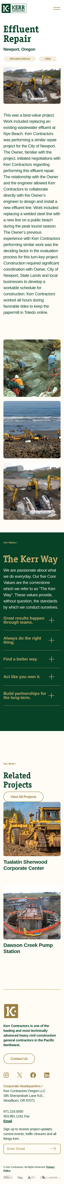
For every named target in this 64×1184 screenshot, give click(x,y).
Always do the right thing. (22, 640)
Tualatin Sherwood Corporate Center (25, 865)
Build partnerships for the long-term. (24, 695)
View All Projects (23, 797)
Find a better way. (20, 659)
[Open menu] (57, 8)
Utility (48, 58)
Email (7, 1121)
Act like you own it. (21, 676)
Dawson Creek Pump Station (28, 948)
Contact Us (19, 1059)
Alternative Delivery (20, 58)
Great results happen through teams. (23, 620)
